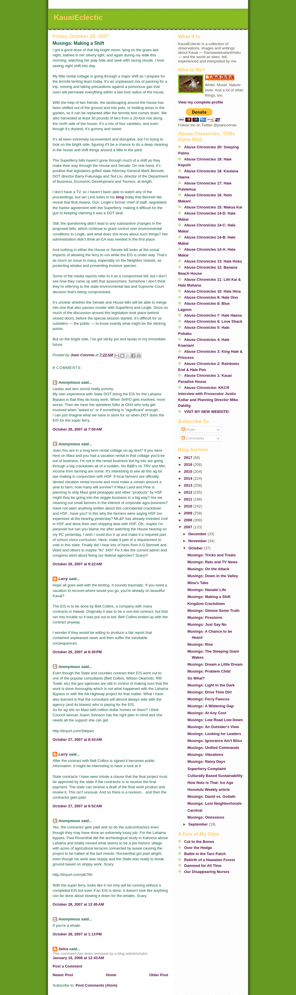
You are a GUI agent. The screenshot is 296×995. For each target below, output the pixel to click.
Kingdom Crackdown (206, 603)
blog (120, 197)
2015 (188, 471)
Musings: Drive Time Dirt (209, 692)
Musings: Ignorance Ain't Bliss (214, 741)
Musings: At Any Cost (206, 713)
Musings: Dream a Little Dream (215, 664)
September (198, 824)
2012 (188, 492)
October (196, 548)
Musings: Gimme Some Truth (213, 610)
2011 (188, 499)
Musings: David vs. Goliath (211, 796)
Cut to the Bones (199, 841)
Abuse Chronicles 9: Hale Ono (211, 297)
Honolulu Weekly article (208, 789)
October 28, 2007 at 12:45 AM (78, 904)
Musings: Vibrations (205, 754)
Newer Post (63, 975)
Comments (193, 438)
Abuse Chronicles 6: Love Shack (213, 321)
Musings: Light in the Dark (210, 685)
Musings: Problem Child (208, 671)
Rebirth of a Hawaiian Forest (209, 860)
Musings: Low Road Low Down (215, 720)
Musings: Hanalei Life (206, 590)
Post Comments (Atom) (96, 985)
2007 (188, 527)
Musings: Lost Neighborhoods (214, 803)
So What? (196, 678)
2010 (188, 506)
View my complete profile (200, 102)
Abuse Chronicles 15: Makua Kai (213, 207)
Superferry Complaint (206, 769)
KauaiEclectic (78, 17)
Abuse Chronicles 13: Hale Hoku (213, 261)
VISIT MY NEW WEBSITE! (207, 411)
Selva (63, 949)
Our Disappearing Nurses (207, 872)
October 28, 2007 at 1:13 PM (77, 934)
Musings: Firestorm (204, 617)
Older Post (158, 975)
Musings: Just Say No (206, 624)
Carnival (194, 810)
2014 (188, 478)
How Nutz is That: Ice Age (210, 782)
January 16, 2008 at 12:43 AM (78, 958)
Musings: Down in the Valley (212, 576)
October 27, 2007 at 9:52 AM (77, 806)
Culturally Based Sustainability (215, 776)
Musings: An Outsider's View (213, 727)
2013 (188, 485)
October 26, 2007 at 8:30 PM (77, 652)
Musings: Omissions (205, 817)
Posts (188, 429)
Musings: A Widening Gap (210, 706)
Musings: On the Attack (208, 569)
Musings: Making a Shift (208, 597)
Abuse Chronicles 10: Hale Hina (212, 291)
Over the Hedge (198, 848)
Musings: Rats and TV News (212, 562)
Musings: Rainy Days (206, 761)
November (198, 541)
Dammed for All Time (202, 865)
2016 (188, 464)
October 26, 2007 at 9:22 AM (77, 564)
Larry (63, 579)
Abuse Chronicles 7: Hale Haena (213, 315)
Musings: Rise (200, 644)
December (198, 534)
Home (111, 975)
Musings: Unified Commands (213, 747)
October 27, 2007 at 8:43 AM (77, 739)
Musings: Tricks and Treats (211, 555)
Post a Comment (67, 966)
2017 (188, 457)
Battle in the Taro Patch (205, 854)
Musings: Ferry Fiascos (208, 699)
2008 (188, 520)
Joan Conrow (222, 77)
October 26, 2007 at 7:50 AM (77, 429)
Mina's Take (197, 583)
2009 (188, 513)
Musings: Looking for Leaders (214, 734)
